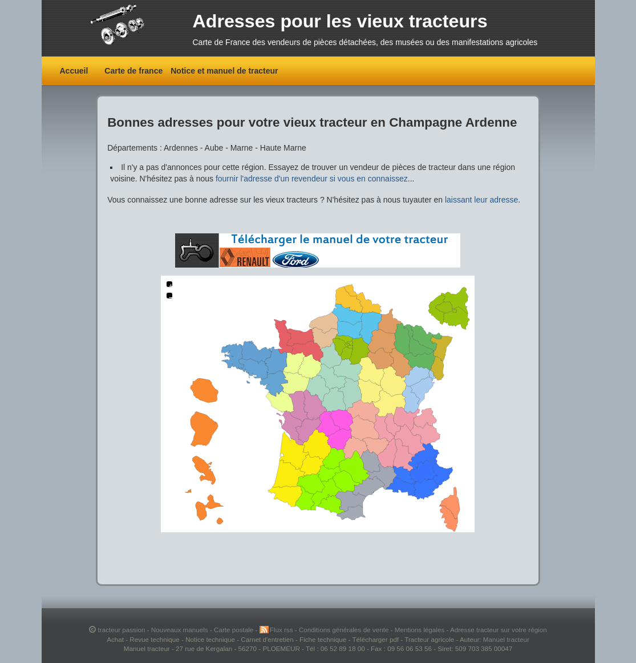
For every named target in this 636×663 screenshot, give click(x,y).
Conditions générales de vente (345, 629)
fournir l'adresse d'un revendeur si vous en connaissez (312, 178)
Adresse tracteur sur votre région (498, 629)
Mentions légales (421, 629)
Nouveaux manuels (180, 629)
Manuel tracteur (506, 639)
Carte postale (235, 629)
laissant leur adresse (481, 199)
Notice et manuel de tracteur (224, 70)
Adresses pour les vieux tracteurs (340, 21)
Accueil (74, 70)
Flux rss (282, 629)
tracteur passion (121, 629)
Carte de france (133, 70)
